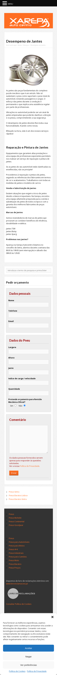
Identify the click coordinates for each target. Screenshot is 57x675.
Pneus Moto (14, 560)
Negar (28, 656)
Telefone (12, 311)
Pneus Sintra (14, 492)
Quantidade (14, 389)
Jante (11, 368)
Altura (11, 357)
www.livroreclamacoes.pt (17, 583)
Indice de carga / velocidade (22, 378)
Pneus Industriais (16, 553)
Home (19, 45)
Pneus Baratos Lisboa (18, 495)
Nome (11, 300)
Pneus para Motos (16, 545)
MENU (10, 4)
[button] (52, 617)
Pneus (11, 514)
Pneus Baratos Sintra (18, 499)
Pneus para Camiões (18, 556)
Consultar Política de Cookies (18, 604)
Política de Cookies (17, 671)
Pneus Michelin (15, 518)
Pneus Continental (16, 521)
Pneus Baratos (15, 564)
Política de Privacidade (37, 671)
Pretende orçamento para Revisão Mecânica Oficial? (25, 400)
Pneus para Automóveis (19, 542)
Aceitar (28, 648)
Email (11, 321)
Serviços (26, 45)
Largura (12, 347)
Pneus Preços (14, 567)
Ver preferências (28, 665)
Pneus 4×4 (13, 549)
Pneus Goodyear (16, 525)
